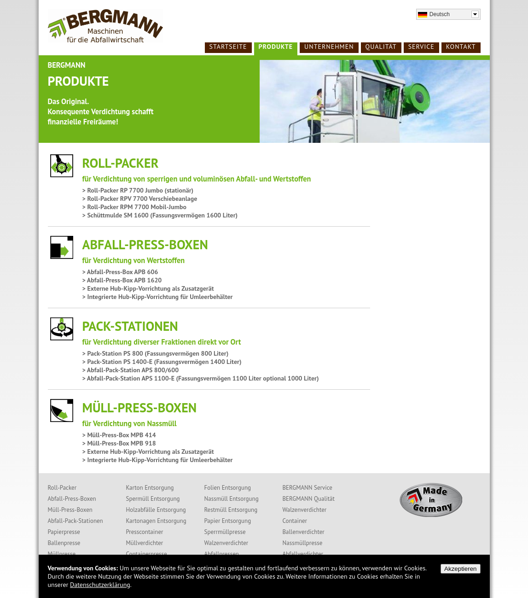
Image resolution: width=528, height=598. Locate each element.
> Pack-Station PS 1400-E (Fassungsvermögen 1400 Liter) (162, 362)
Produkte (276, 46)
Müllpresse (62, 554)
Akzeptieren (460, 568)
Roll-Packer (62, 488)
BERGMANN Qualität (309, 499)
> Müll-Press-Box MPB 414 (119, 435)
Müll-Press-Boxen (70, 510)
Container (295, 521)
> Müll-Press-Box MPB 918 (119, 443)
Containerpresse (146, 554)
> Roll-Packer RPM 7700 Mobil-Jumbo (134, 207)
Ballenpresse (64, 543)
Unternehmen (329, 46)
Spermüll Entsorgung (153, 499)
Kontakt (461, 46)
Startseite (228, 46)
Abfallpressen (221, 554)
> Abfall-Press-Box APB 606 (120, 272)
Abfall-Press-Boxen (72, 499)
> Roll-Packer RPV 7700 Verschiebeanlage (139, 198)
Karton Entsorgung (150, 488)
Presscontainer (144, 532)
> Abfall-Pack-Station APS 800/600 (130, 370)
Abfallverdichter (303, 554)
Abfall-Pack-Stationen (75, 521)
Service (421, 46)
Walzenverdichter (226, 543)
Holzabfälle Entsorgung (156, 510)
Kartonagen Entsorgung (156, 521)
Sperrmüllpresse (225, 532)
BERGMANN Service (307, 488)
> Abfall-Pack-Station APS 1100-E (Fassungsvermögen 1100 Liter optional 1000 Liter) (200, 378)
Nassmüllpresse (303, 543)
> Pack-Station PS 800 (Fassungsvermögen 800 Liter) (155, 353)
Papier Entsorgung (227, 521)
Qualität (381, 46)
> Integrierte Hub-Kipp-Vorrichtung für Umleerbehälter (157, 297)
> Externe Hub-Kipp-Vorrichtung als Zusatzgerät (148, 288)
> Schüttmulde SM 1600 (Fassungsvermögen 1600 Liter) (160, 215)
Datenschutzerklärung (100, 584)
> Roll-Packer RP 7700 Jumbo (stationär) (138, 190)
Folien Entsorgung (227, 488)
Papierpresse (64, 532)
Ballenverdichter (304, 532)
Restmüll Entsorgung (231, 510)
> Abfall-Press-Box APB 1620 (122, 280)
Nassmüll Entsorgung (231, 499)
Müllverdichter (144, 543)
